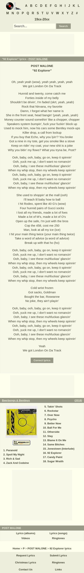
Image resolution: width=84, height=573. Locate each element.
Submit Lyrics (58, 555)
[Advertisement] (42, 44)
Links (58, 569)
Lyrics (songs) (58, 533)
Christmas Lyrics (25, 562)
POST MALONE (38, 59)
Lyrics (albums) (25, 533)
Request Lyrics (25, 555)
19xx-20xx (42, 19)
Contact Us (25, 569)
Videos (25, 538)
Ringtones (58, 538)
